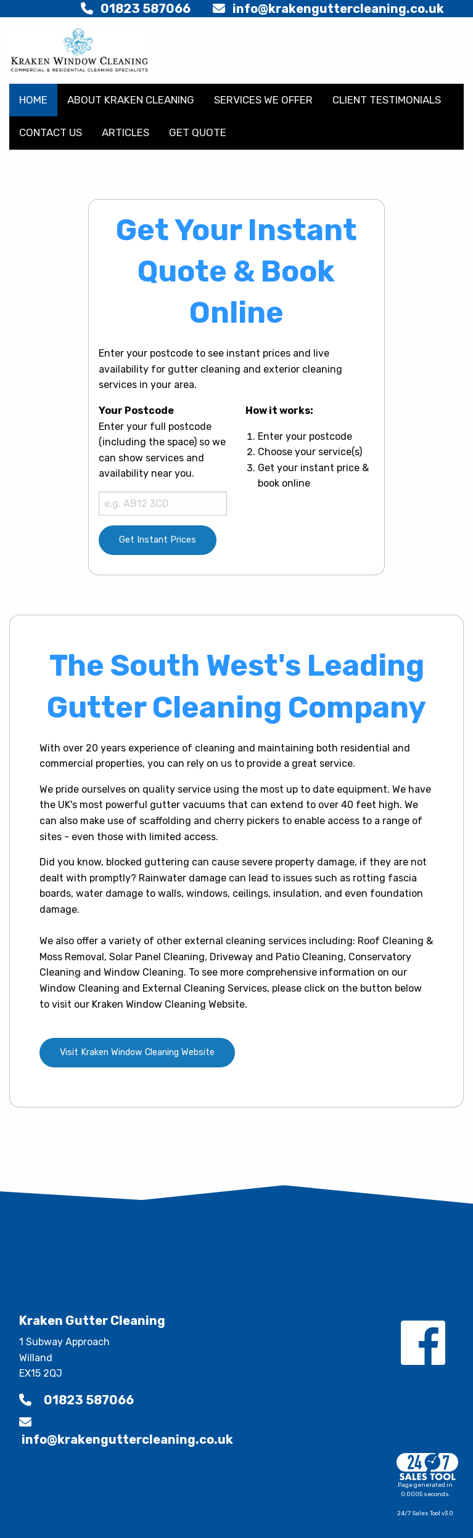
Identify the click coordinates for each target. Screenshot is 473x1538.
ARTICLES (125, 132)
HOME (33, 100)
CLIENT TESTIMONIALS (386, 100)
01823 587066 (136, 8)
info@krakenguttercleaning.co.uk (328, 8)
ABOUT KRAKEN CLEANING (130, 100)
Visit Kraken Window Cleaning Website (137, 1052)
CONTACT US (50, 132)
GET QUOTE (197, 132)
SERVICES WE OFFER (263, 100)
